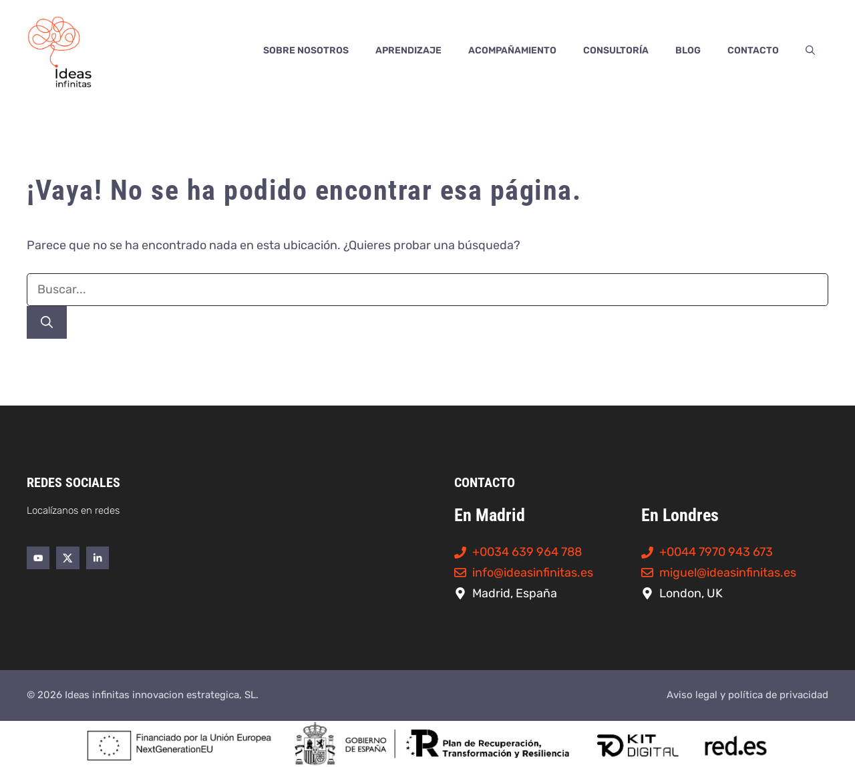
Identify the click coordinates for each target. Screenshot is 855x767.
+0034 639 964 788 (527, 552)
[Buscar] (47, 322)
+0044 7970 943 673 (716, 552)
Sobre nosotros (306, 50)
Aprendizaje (408, 50)
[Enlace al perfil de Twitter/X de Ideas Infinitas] (67, 558)
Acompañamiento (512, 50)
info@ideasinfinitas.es (532, 572)
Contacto (753, 50)
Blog (688, 50)
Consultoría (616, 50)
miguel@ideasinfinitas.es (727, 572)
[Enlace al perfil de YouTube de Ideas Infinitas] (38, 558)
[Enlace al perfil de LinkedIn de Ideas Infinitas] (97, 558)
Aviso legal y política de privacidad (747, 695)
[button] (810, 51)
